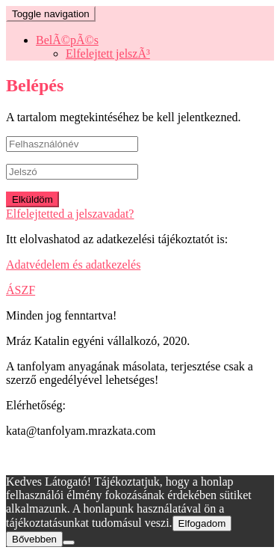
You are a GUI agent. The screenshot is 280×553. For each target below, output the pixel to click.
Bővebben (34, 539)
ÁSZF (20, 290)
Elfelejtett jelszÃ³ (108, 53)
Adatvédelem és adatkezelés (73, 264)
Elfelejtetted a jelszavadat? (70, 213)
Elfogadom (202, 523)
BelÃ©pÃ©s (67, 40)
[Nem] (69, 542)
